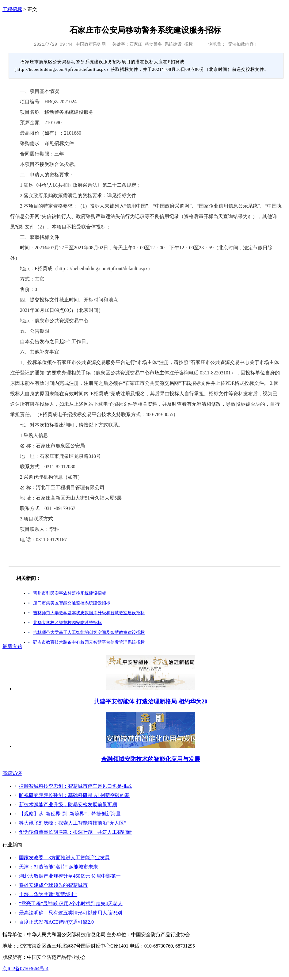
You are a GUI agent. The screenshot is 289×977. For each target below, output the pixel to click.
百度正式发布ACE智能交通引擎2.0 (56, 922)
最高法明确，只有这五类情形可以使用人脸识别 (70, 912)
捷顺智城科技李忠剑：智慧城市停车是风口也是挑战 (75, 786)
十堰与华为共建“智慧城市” (48, 894)
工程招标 (12, 9)
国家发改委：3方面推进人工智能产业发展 (64, 857)
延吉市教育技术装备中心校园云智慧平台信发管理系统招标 (89, 642)
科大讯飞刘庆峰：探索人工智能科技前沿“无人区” (72, 823)
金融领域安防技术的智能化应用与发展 (150, 759)
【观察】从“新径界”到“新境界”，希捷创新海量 (70, 813)
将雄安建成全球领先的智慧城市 (53, 885)
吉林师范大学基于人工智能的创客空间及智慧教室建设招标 (89, 632)
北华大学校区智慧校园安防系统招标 (67, 622)
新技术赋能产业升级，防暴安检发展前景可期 (68, 804)
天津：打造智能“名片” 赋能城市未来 (58, 866)
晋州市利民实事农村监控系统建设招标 (69, 593)
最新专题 (12, 646)
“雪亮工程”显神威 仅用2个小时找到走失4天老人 (71, 903)
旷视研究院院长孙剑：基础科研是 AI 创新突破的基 (74, 795)
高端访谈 (12, 773)
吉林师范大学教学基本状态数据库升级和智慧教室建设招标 (89, 613)
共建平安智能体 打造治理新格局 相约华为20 (150, 701)
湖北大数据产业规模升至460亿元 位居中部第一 (70, 876)
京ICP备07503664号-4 (25, 968)
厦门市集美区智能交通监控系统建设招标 (71, 603)
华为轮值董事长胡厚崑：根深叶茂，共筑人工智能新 (75, 832)
